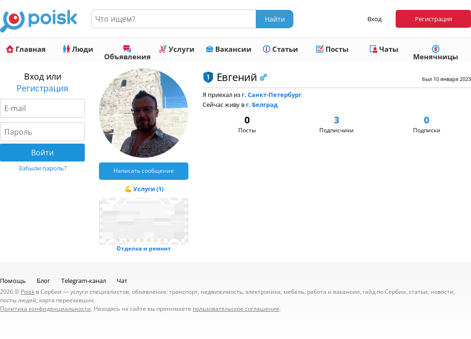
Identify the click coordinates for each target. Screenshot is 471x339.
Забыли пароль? (42, 168)
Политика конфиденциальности (45, 309)
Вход (374, 19)
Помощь (13, 280)
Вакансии (229, 49)
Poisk (27, 292)
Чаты (384, 49)
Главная (26, 49)
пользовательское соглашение (236, 309)
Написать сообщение (144, 171)
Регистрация (433, 19)
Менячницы (435, 53)
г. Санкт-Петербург (271, 94)
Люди (78, 49)
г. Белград (262, 104)
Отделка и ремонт (143, 248)
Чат (122, 280)
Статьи (280, 49)
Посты (332, 49)
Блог (43, 280)
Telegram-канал (83, 280)
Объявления (127, 53)
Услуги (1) (148, 189)
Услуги (177, 49)
